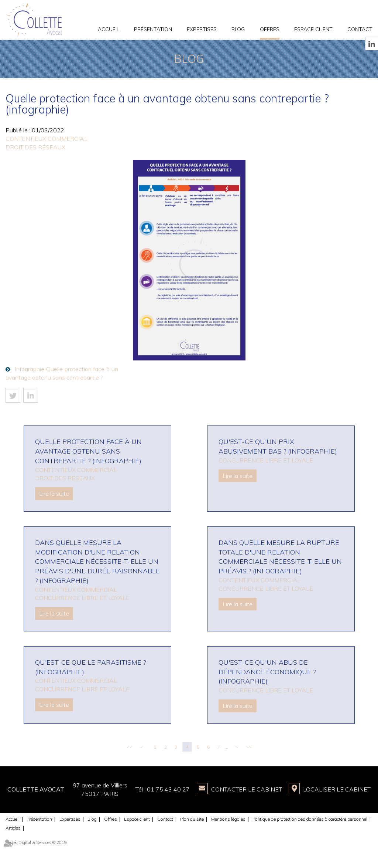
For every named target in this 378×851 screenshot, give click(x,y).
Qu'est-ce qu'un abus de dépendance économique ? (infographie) (267, 671)
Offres (269, 29)
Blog (238, 29)
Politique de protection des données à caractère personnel (309, 819)
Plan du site (192, 819)
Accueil (108, 29)
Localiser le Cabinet (337, 789)
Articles (13, 828)
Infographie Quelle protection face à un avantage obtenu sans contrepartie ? (62, 373)
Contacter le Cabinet (246, 789)
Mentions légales (228, 819)
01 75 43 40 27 (168, 789)
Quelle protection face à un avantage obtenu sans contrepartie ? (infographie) (88, 451)
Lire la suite (54, 493)
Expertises (202, 29)
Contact (359, 29)
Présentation (153, 29)
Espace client (313, 29)
